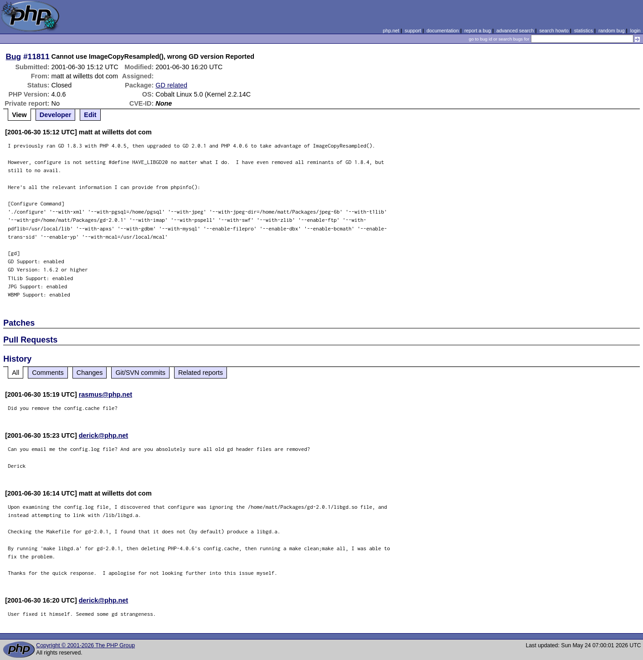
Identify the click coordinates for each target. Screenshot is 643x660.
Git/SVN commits (140, 372)
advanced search (515, 30)
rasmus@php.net (105, 394)
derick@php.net (103, 435)
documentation (443, 30)
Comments (48, 372)
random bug (611, 30)
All (15, 372)
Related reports (200, 372)
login (635, 30)
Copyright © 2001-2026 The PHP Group (85, 645)
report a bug (477, 30)
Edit (90, 114)
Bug (13, 56)
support (413, 30)
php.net (391, 30)
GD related (171, 85)
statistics (583, 30)
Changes (90, 372)
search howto (553, 30)
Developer (56, 114)
